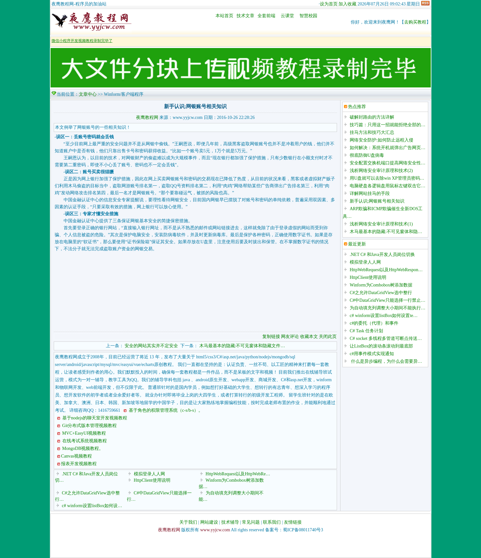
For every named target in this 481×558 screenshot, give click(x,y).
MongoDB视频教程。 (82, 448)
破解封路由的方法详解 (372, 117)
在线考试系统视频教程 (84, 440)
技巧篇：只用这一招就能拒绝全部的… (387, 124)
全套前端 (266, 15)
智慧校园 (308, 15)
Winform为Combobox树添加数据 (381, 285)
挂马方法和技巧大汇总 (372, 132)
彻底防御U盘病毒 (367, 155)
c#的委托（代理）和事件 (374, 323)
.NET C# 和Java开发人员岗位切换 (382, 254)
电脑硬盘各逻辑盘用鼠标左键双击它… (387, 185)
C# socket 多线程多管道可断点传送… (386, 338)
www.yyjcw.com (215, 529)
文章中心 (88, 94)
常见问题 (251, 522)
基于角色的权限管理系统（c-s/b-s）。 (165, 410)
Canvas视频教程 (76, 456)
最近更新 (357, 244)
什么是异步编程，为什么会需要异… (386, 361)
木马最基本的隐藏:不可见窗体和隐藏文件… (242, 345)
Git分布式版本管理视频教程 (89, 425)
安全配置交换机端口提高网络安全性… (387, 163)
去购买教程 (415, 22)
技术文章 (245, 15)
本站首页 (224, 15)
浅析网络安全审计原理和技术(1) (381, 224)
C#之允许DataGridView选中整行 (381, 292)
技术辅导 (230, 522)
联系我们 (272, 522)
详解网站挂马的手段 (370, 193)
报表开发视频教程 (79, 463)
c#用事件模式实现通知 (372, 353)
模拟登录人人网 (149, 474)
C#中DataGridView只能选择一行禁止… (387, 300)
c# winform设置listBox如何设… (92, 505)
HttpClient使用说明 (152, 480)
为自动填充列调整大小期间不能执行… (387, 308)
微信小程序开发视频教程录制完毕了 (82, 40)
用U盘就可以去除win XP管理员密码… (387, 178)
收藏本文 (309, 336)
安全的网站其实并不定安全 (151, 345)
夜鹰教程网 (147, 117)
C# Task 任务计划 (366, 330)
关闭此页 (328, 336)
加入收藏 (347, 4)
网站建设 (209, 522)
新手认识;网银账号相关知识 (377, 201)
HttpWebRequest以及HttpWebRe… (238, 474)
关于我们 (188, 522)
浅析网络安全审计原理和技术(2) (381, 170)
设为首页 (329, 4)
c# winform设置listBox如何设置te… (384, 315)
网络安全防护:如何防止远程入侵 (381, 140)
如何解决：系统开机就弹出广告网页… (387, 147)
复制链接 (271, 336)
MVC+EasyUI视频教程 (83, 433)
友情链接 (293, 522)
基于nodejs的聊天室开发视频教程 (94, 418)
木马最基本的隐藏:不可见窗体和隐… (386, 231)
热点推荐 (357, 106)
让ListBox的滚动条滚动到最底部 (381, 346)
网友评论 (290, 336)
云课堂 (287, 15)
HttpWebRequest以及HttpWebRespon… (386, 269)
